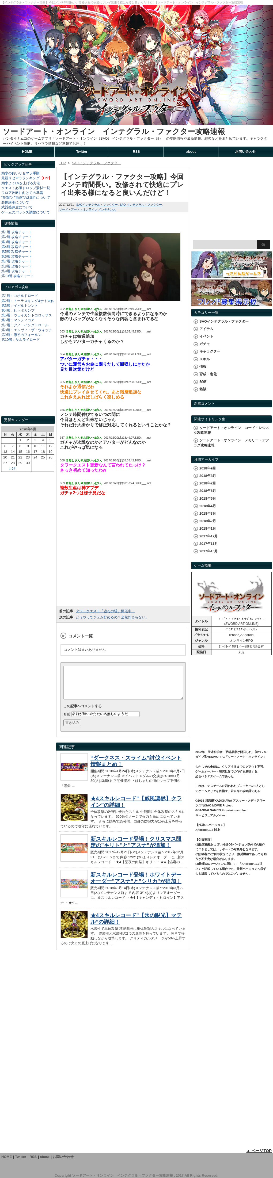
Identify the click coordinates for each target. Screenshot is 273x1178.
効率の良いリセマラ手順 (20, 173)
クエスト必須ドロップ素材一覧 (25, 188)
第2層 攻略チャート (16, 237)
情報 (202, 367)
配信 (202, 382)
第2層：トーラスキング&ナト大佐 (27, 301)
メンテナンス (107, 209)
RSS (136, 152)
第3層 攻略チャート (16, 242)
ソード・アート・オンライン (78, 209)
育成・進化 (208, 374)
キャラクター (209, 351)
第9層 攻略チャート (16, 271)
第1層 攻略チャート (16, 232)
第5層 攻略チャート (16, 252)
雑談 (202, 389)
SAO (122, 204)
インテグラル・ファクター (144, 204)
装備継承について (15, 202)
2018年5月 (207, 498)
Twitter (82, 152)
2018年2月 (207, 521)
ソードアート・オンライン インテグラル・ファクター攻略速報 (114, 131)
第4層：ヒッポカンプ (18, 310)
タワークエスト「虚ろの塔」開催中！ (105, 611)
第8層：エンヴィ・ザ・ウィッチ (26, 330)
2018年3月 (207, 513)
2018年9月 (207, 468)
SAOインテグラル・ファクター (97, 204)
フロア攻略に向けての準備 (22, 193)
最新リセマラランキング (20, 178)
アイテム (206, 329)
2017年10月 (208, 551)
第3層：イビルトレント (19, 306)
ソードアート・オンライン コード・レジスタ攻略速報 (231, 430)
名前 (66, 720)
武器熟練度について (17, 207)
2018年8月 (207, 476)
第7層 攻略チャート (16, 261)
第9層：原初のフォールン (21, 335)
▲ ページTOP (259, 1150)
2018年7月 (207, 483)
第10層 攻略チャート (17, 276)
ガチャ (204, 344)
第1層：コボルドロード (19, 296)
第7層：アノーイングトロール (24, 325)
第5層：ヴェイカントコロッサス (26, 315)
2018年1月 (207, 528)
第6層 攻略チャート (16, 256)
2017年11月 (208, 544)
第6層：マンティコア (18, 320)
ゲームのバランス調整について (25, 212)
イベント (206, 336)
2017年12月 (208, 536)
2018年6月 (207, 491)
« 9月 (13, 468)
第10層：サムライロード (20, 340)
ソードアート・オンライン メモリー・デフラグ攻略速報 (231, 442)
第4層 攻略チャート (16, 247)
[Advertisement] (28, 384)
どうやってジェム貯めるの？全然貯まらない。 (112, 617)
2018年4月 (207, 506)
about (191, 152)
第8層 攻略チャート (16, 266)
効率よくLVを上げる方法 (20, 183)
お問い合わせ (245, 152)
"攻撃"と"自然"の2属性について (25, 198)
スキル (204, 359)
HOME (27, 152)
